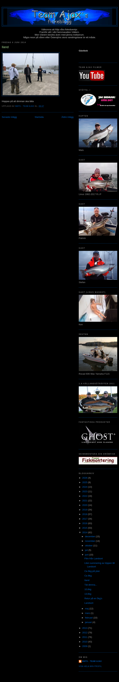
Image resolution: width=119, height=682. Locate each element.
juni (87, 554)
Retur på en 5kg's (93, 598)
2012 (85, 632)
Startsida (39, 117)
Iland (86, 580)
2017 (85, 518)
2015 (85, 528)
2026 (85, 477)
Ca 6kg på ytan (92, 571)
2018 (85, 514)
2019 (85, 509)
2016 (85, 523)
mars (88, 613)
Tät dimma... (90, 584)
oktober (89, 545)
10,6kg (87, 589)
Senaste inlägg (9, 117)
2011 (85, 637)
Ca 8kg (88, 575)
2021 (85, 500)
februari (89, 617)
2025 (85, 482)
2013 (85, 628)
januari (89, 622)
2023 (85, 491)
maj (87, 608)
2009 (85, 646)
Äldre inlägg (67, 117)
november (90, 541)
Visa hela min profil (90, 666)
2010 (85, 641)
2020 (85, 505)
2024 (85, 487)
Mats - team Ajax (92, 661)
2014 (85, 532)
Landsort (88, 603)
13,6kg (87, 594)
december (90, 536)
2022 (85, 496)
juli (87, 550)
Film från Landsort (93, 558)
